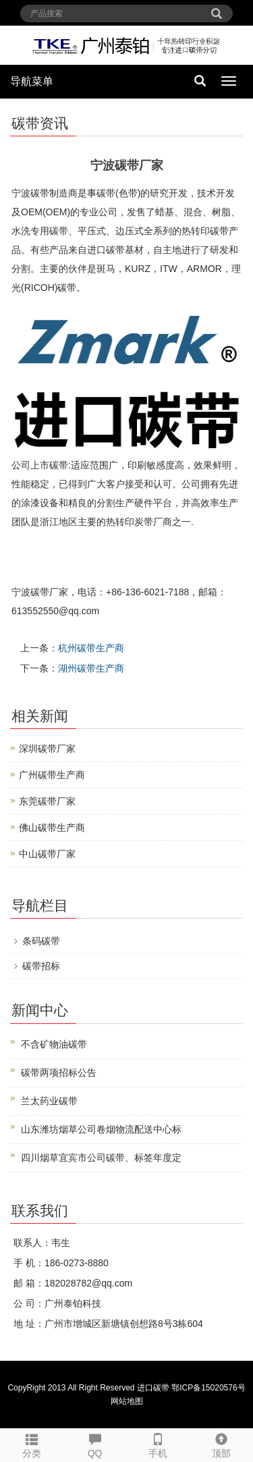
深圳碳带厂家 (47, 748)
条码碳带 (41, 941)
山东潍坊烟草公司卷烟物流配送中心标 (101, 1129)
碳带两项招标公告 (58, 1072)
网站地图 (127, 1401)
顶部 (221, 1444)
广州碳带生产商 (52, 774)
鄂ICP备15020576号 (208, 1387)
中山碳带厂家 (47, 853)
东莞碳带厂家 (47, 801)
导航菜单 (31, 81)
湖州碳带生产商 (91, 668)
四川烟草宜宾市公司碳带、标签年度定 (101, 1157)
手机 (158, 1444)
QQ (95, 1444)
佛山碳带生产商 (52, 827)
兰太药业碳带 (49, 1100)
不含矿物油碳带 (54, 1044)
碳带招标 (41, 965)
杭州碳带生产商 (91, 648)
